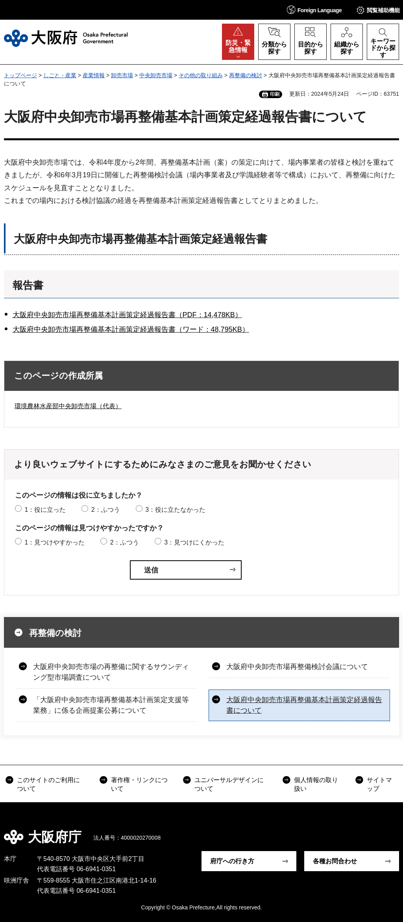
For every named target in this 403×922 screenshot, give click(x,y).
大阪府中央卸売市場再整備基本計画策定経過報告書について (304, 705)
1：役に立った (45, 509)
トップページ (20, 75)
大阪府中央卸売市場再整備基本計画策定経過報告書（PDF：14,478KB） (127, 315)
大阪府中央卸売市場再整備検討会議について (297, 667)
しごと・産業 (59, 75)
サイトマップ (379, 784)
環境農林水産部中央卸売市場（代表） (68, 406)
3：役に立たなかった (175, 509)
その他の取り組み (201, 75)
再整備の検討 (245, 75)
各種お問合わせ (335, 861)
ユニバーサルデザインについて (229, 784)
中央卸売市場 (155, 75)
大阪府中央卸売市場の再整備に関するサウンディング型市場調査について (111, 672)
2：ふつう (105, 509)
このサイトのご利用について (48, 784)
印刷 (274, 94)
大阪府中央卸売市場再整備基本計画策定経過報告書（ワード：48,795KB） (131, 329)
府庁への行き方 (232, 861)
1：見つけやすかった (54, 542)
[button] (314, 10)
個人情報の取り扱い (316, 784)
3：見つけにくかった (194, 542)
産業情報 (94, 75)
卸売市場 (122, 75)
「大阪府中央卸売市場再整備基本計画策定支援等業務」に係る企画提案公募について (111, 705)
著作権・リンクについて (139, 784)
